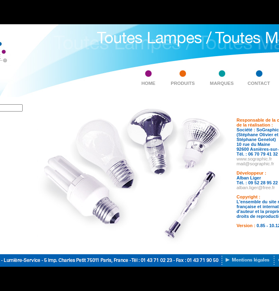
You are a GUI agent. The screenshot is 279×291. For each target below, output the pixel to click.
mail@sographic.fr (255, 163)
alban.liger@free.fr (256, 187)
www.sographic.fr (254, 158)
